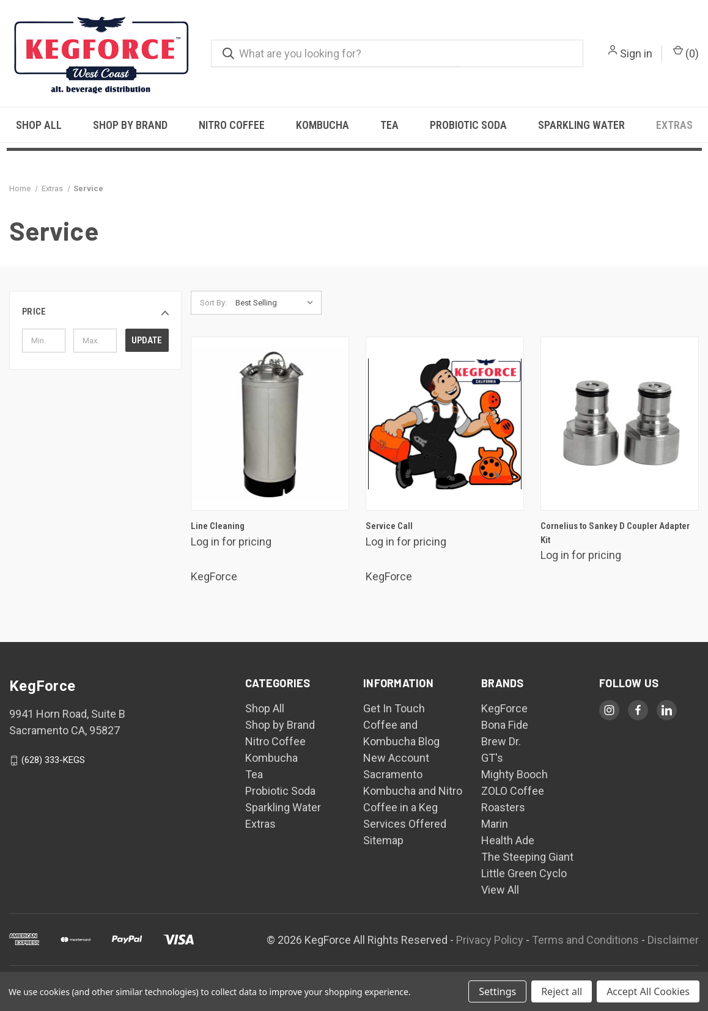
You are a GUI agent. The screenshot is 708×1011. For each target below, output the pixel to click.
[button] (95, 312)
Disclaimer (673, 939)
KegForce (504, 708)
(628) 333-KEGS (53, 759)
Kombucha (322, 125)
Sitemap (383, 840)
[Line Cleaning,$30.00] (270, 423)
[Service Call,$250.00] (445, 423)
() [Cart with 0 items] (686, 52)
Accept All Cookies (648, 991)
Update (146, 340)
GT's (492, 757)
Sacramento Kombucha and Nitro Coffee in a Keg (412, 791)
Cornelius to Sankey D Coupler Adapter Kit (615, 533)
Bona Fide (504, 724)
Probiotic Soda (468, 125)
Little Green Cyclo (524, 873)
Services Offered (404, 823)
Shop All (39, 125)
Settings (497, 991)
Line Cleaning (218, 525)
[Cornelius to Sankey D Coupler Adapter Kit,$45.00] (619, 423)
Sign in (636, 53)
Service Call (389, 525)
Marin (494, 823)
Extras (674, 125)
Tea (389, 125)
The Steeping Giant (527, 856)
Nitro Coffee (232, 125)
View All (500, 889)
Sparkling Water (581, 125)
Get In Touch (394, 708)
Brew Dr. (501, 741)
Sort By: (213, 302)
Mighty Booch (514, 774)
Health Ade (507, 840)
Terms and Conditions (585, 939)
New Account (396, 757)
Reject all (561, 991)
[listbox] (277, 303)
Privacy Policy (489, 939)
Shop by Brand (130, 125)
